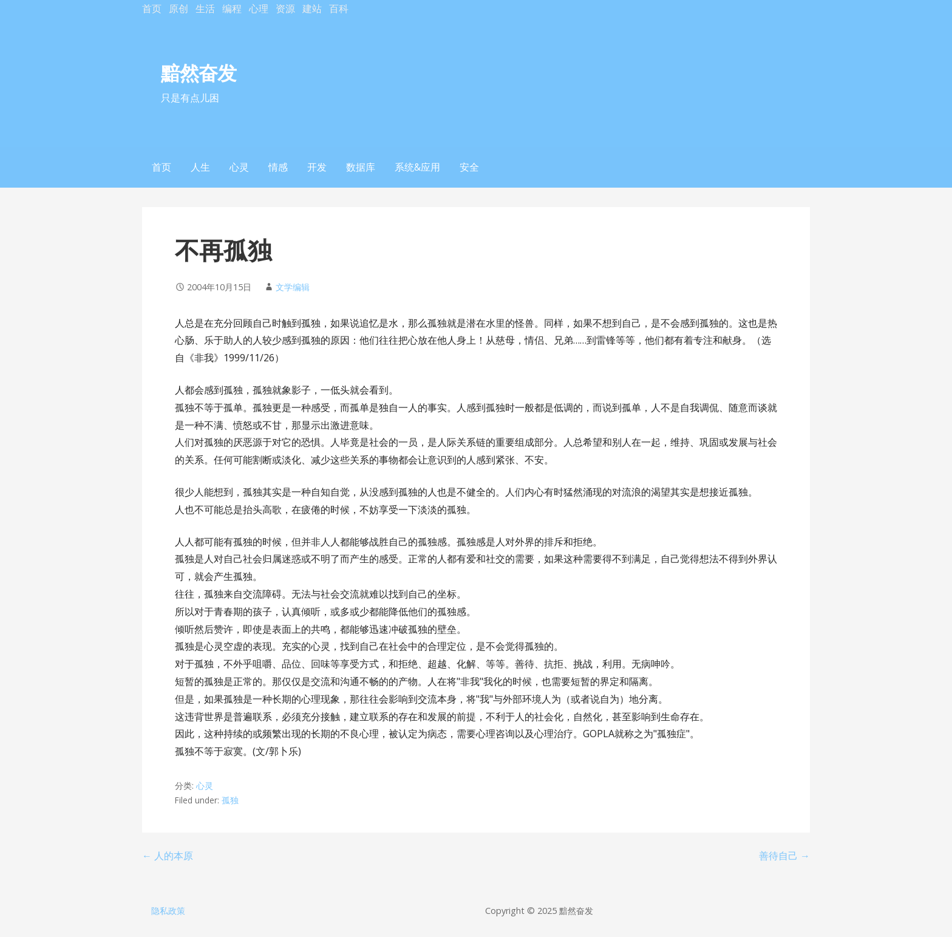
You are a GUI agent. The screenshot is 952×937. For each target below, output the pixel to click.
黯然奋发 (198, 73)
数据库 (360, 167)
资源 (285, 8)
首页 (152, 8)
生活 (205, 8)
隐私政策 (168, 910)
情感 (278, 167)
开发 (317, 167)
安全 (469, 167)
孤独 (230, 800)
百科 (338, 8)
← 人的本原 (167, 855)
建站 (312, 8)
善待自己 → (784, 855)
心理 (258, 8)
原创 (178, 8)
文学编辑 (293, 287)
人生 (200, 167)
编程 (232, 8)
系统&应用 (417, 167)
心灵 (239, 167)
